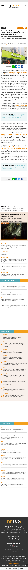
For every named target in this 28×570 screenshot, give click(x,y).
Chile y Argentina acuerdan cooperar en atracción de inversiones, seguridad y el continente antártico (14, 306)
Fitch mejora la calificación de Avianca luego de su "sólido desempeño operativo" (14, 376)
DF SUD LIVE (4, 532)
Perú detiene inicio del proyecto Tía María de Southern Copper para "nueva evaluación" (14, 370)
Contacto (24, 532)
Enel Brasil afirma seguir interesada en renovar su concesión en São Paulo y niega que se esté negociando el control (13, 437)
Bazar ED (17, 551)
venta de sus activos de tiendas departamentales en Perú (14, 73)
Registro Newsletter (15, 532)
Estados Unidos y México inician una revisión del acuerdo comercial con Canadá (13, 274)
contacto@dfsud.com (9, 562)
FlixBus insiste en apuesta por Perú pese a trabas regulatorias (13, 389)
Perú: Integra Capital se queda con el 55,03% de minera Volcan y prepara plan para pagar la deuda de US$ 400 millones (14, 116)
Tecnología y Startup (19, 527)
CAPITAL (19, 550)
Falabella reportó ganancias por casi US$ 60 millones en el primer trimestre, (14, 147)
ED (22, 550)
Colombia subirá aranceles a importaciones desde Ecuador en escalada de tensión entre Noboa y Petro (14, 383)
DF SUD (9, 550)
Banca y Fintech (8, 527)
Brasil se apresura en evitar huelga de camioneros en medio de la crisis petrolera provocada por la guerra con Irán (13, 247)
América (3, 285)
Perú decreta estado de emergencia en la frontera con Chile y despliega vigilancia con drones (13, 293)
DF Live (12, 551)
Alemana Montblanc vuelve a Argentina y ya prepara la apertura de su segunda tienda (12, 430)
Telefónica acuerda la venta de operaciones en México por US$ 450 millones (15, 364)
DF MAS (14, 550)
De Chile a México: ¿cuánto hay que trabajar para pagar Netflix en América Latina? (14, 351)
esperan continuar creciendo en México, (14, 134)
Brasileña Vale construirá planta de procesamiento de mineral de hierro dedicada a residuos (13, 451)
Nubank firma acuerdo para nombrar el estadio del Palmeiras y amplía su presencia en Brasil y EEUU (13, 473)
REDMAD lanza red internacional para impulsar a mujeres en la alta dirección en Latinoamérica (13, 287)
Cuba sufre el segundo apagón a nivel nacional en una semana (13, 253)
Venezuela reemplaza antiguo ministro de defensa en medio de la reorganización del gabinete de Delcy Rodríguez (13, 261)
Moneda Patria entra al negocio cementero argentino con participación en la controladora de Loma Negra (15, 397)
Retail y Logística (19, 526)
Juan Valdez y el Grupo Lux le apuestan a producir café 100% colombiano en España (13, 444)
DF (1, 291)
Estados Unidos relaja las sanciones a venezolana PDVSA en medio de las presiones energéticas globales (13, 268)
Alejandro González (18, 77)
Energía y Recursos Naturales (14, 529)
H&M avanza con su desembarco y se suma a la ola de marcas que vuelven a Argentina (14, 465)
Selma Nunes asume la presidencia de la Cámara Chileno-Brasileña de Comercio (13, 300)
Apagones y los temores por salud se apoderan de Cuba (13, 215)
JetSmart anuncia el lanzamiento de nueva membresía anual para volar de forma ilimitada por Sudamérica (14, 337)
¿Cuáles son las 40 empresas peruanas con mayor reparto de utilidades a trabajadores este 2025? (14, 345)
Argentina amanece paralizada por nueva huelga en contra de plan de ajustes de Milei (14, 167)
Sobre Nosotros (9, 526)
